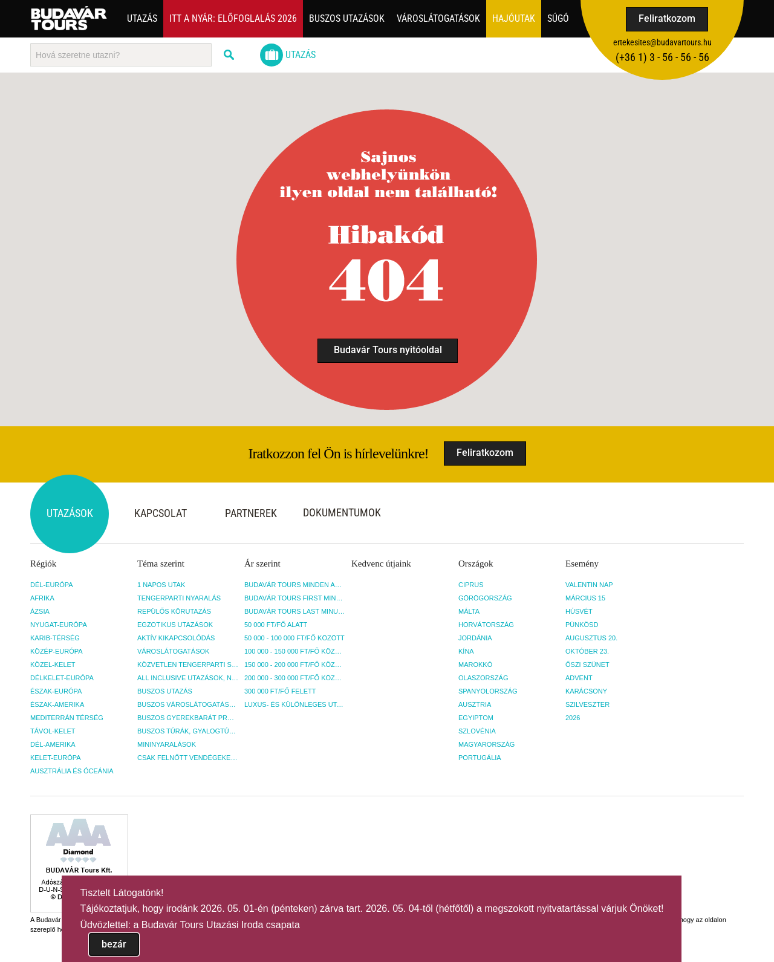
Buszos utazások (347, 18)
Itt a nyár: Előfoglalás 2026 (233, 18)
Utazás (142, 18)
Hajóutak (513, 18)
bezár (114, 944)
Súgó (558, 18)
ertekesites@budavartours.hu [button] (662, 42)
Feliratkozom (667, 18)
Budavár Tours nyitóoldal (388, 350)
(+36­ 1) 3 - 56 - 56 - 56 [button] (662, 57)
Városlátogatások (438, 18)
